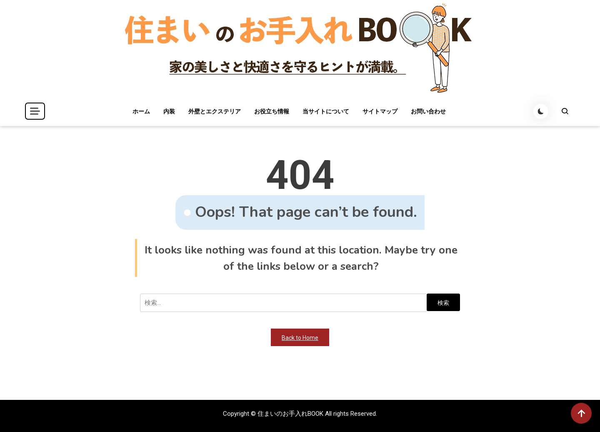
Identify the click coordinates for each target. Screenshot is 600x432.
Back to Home (300, 337)
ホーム (141, 111)
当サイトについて (325, 111)
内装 (169, 111)
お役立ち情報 (271, 111)
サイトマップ (380, 111)
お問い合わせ (428, 111)
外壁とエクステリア (214, 111)
